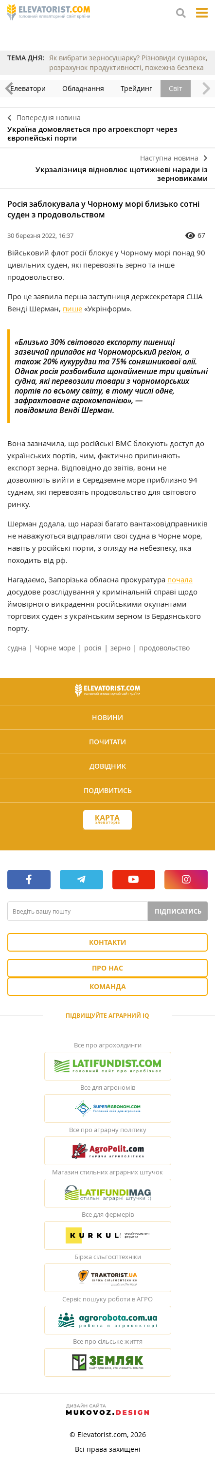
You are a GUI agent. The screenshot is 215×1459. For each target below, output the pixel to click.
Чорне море (55, 647)
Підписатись (178, 911)
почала (180, 579)
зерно (120, 647)
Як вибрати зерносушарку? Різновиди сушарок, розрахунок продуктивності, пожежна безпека (128, 62)
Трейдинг (142, 88)
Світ (181, 88)
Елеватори (34, 88)
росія (93, 647)
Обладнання (89, 88)
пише (72, 308)
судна (16, 647)
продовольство (164, 647)
